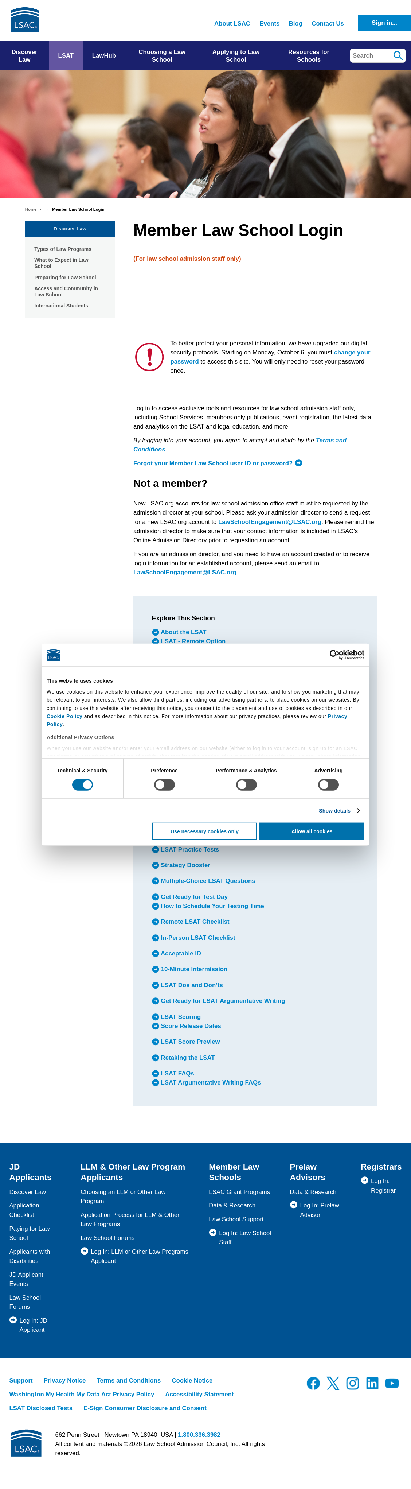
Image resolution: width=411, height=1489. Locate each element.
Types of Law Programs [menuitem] (62, 249)
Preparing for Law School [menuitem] (65, 277)
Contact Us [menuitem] (328, 23)
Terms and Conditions (129, 1380)
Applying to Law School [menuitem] (236, 56)
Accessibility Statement (199, 1394)
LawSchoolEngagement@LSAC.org (269, 522)
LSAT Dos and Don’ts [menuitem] (191, 985)
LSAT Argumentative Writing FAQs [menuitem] (210, 1082)
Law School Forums (107, 1237)
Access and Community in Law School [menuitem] (66, 292)
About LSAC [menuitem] (232, 23)
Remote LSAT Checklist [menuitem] (194, 922)
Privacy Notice (65, 1380)
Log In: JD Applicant (33, 1325)
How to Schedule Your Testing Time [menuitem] (211, 906)
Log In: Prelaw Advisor (319, 1210)
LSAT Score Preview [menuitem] (189, 1041)
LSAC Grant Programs (239, 1192)
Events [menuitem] (269, 23)
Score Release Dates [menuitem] (190, 1026)
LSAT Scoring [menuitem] (180, 1016)
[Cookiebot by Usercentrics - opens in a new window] (332, 655)
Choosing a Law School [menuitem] (161, 56)
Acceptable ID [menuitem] (180, 953)
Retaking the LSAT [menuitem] (187, 1057)
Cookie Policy (64, 716)
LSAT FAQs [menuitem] (176, 1073)
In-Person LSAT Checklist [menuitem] (197, 937)
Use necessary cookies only (205, 831)
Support (20, 1380)
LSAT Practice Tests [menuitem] (189, 849)
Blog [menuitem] (295, 23)
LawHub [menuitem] (104, 55)
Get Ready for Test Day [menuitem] (193, 896)
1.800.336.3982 (199, 1434)
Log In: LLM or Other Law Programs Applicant (139, 1256)
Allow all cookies (312, 831)
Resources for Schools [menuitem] (308, 56)
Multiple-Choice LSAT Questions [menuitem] (207, 881)
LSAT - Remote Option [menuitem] (192, 641)
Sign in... (384, 22)
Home (31, 209)
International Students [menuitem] (61, 306)
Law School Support (236, 1219)
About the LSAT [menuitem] (183, 632)
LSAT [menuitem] (66, 55)
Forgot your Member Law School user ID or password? (213, 463)
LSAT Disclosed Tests (41, 1408)
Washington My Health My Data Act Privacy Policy (81, 1394)
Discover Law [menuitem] (25, 56)
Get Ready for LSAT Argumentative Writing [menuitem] (222, 1000)
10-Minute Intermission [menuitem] (193, 969)
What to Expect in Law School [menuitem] (61, 263)
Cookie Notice (192, 1380)
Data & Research (232, 1205)
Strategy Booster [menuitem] (184, 865)
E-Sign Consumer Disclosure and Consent (145, 1408)
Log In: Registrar (383, 1186)
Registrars (381, 1166)
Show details (335, 811)
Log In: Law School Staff (245, 1238)
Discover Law (70, 229)
